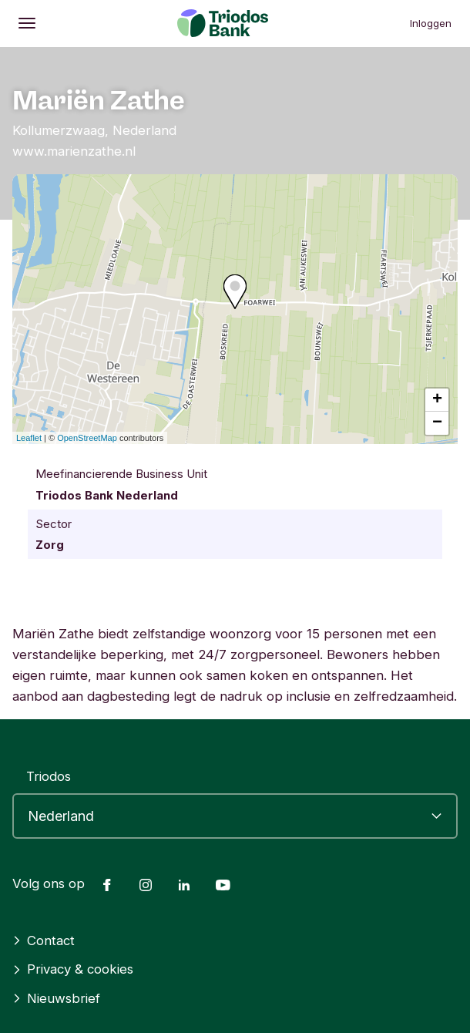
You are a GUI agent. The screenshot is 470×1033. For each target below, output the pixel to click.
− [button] (437, 423)
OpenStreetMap (87, 437)
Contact (43, 940)
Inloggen (431, 23)
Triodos (48, 776)
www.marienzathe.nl (74, 151)
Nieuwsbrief (56, 998)
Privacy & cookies (72, 969)
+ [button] (437, 400)
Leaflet (29, 437)
